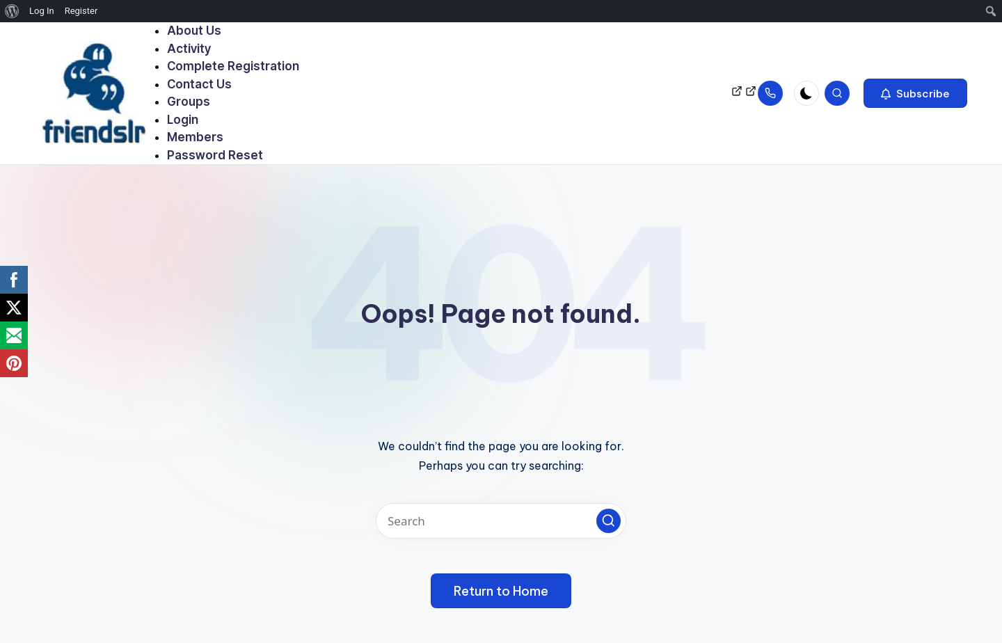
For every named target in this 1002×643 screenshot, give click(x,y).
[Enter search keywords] (501, 521)
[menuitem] (12, 11)
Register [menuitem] (81, 11)
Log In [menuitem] (41, 11)
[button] (915, 93)
